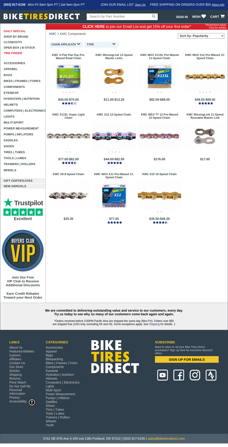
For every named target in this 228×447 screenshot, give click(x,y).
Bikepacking (54, 359)
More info (218, 4)
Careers (15, 355)
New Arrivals (15, 186)
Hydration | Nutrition (22, 98)
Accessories (14, 63)
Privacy (14, 397)
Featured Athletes (21, 351)
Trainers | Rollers (19, 164)
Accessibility (22, 401)
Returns (14, 378)
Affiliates (15, 359)
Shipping (154, 324)
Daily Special (15, 31)
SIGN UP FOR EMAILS (187, 359)
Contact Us (17, 363)
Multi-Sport (14, 122)
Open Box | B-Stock (19, 47)
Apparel (11, 69)
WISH (199, 16)
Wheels (10, 170)
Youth (50, 425)
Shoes (9, 146)
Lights (9, 116)
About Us (16, 347)
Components (14, 87)
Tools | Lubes (15, 158)
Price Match (17, 382)
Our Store (16, 367)
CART (217, 16)
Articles (14, 371)
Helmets (11, 104)
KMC (52, 34)
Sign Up (140, 4)
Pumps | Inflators (18, 134)
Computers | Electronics (25, 110)
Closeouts (13, 42)
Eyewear (11, 93)
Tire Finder (13, 53)
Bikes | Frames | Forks (22, 81)
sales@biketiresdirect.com (166, 438)
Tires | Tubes (14, 152)
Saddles (11, 140)
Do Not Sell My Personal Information (19, 389)
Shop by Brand (16, 36)
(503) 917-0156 (14, 4)
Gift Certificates (18, 180)
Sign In (182, 17)
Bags (8, 75)
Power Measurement (21, 128)
